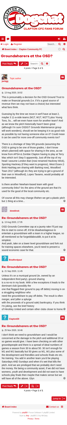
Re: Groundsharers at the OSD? (24, 218)
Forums (9, 39)
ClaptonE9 (14, 319)
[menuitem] (63, 49)
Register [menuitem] (65, 39)
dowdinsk (14, 211)
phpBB (24, 413)
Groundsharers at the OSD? (27, 56)
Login (6, 44)
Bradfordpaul (15, 260)
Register (18, 44)
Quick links (3, 39)
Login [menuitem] (60, 39)
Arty (27, 416)
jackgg (5, 81)
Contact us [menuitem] (52, 406)
